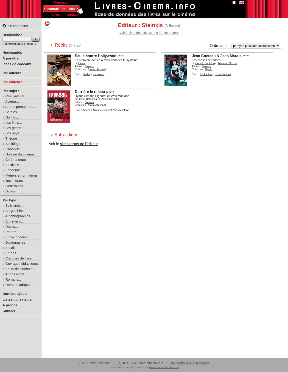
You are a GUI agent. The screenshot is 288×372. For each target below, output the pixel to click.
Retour (47, 24)
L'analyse (13, 149)
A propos (10, 305)
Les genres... (15, 128)
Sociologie (13, 144)
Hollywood (98, 74)
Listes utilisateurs (17, 299)
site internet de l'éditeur (79, 144)
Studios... (13, 112)
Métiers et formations (22, 175)
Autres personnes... (20, 107)
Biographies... (16, 211)
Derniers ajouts (15, 294)
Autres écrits (14, 274)
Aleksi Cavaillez (110, 99)
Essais (11, 248)
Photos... (12, 232)
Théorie (11, 138)
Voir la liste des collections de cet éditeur (149, 33)
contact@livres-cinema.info (190, 363)
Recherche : (12, 35)
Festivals (12, 165)
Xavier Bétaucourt (88, 99)
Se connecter (15, 26)
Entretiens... (15, 221)
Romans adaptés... (20, 285)
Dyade (208, 69)
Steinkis (89, 66)
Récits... (12, 226)
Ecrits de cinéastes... (21, 269)
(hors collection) (97, 69)
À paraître (11, 58)
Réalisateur (206, 74)
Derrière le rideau (90, 92)
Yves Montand (121, 110)
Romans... (13, 279)
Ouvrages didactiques (22, 263)
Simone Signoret (102, 110)
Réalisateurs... (17, 96)
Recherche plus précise (18, 43)
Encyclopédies (17, 237)
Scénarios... (15, 205)
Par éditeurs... (14, 82)
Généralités (14, 186)
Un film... (12, 117)
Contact (9, 311)
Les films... (14, 122)
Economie (13, 170)
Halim (81, 63)
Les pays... (14, 133)
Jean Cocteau (223, 74)
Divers (10, 191)
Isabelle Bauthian (205, 63)
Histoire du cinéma (20, 154)
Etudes (11, 253)
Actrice (86, 110)
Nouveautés (12, 52)
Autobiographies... (19, 216)
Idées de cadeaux (17, 64)
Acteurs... (12, 101)
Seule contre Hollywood (95, 56)
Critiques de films (19, 258)
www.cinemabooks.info (164, 367)
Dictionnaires (15, 242)
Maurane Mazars (227, 63)
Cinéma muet (16, 159)
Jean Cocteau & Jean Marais (216, 56)
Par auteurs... (13, 73)
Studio (86, 74)
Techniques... (15, 181)
